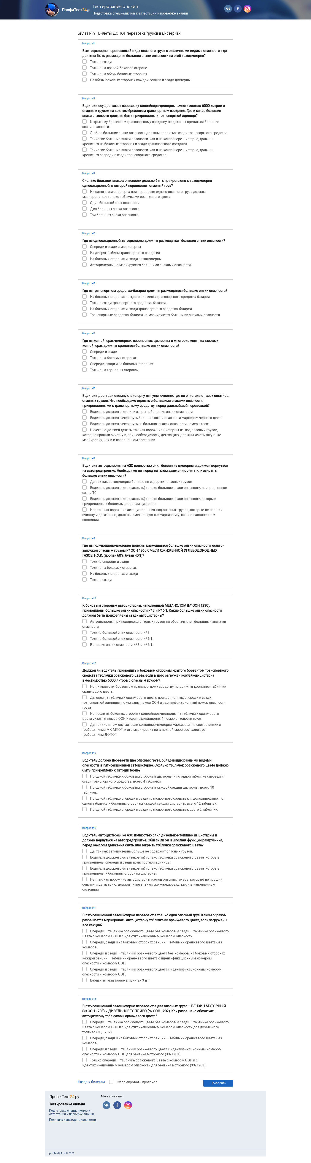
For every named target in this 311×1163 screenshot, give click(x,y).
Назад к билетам (91, 1082)
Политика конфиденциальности (72, 1119)
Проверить (218, 1083)
